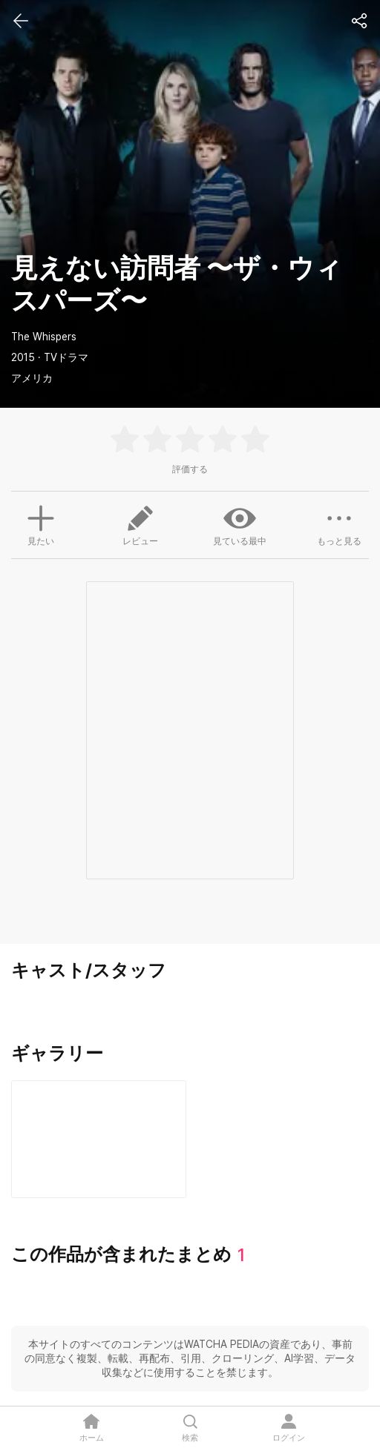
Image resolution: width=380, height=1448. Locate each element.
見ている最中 (239, 524)
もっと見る (339, 524)
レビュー (140, 524)
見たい (40, 523)
